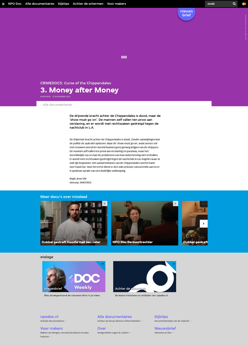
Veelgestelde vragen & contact (113, 332)
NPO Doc (15, 4)
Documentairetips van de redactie (172, 321)
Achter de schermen (88, 4)
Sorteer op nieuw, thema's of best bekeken (118, 321)
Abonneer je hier (163, 332)
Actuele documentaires (52, 321)
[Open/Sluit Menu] (3, 4)
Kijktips (63, 4)
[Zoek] (218, 4)
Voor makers (116, 4)
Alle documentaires (39, 4)
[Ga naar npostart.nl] (244, 3)
